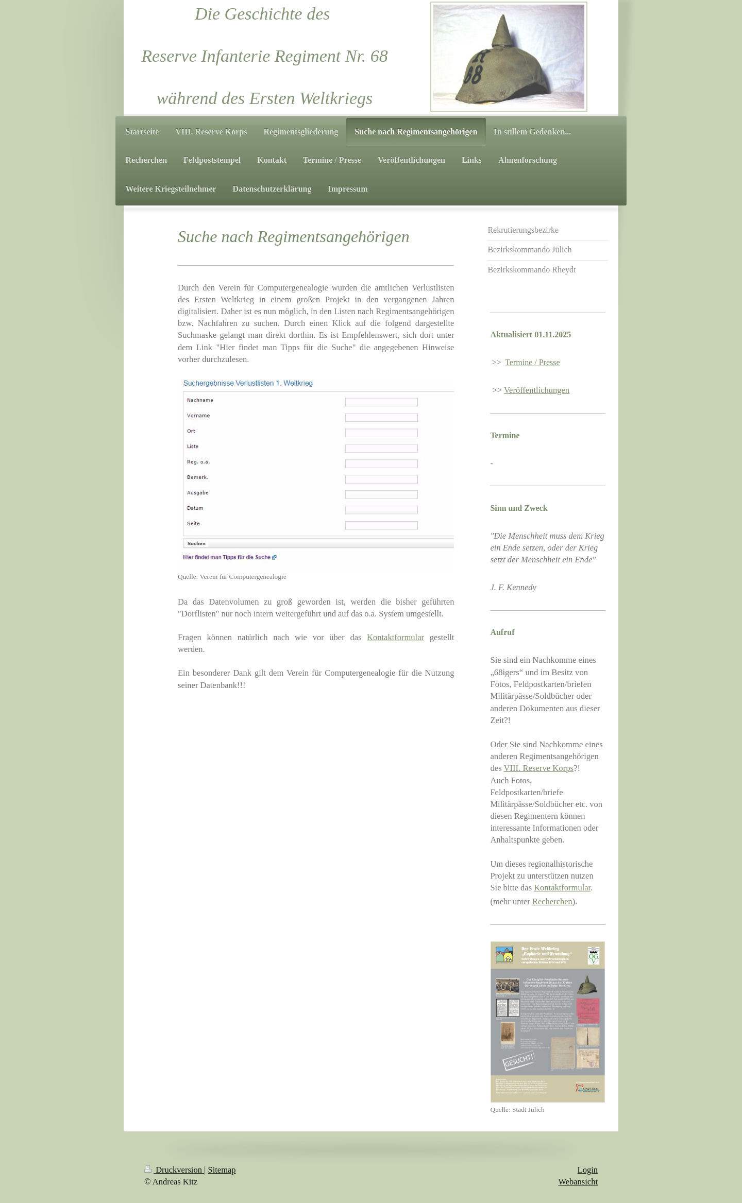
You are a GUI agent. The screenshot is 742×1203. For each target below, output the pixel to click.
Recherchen (552, 901)
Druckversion (174, 1170)
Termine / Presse (532, 362)
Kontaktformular (395, 637)
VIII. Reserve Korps (538, 768)
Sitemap (222, 1170)
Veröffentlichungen (536, 390)
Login (588, 1170)
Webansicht (578, 1182)
